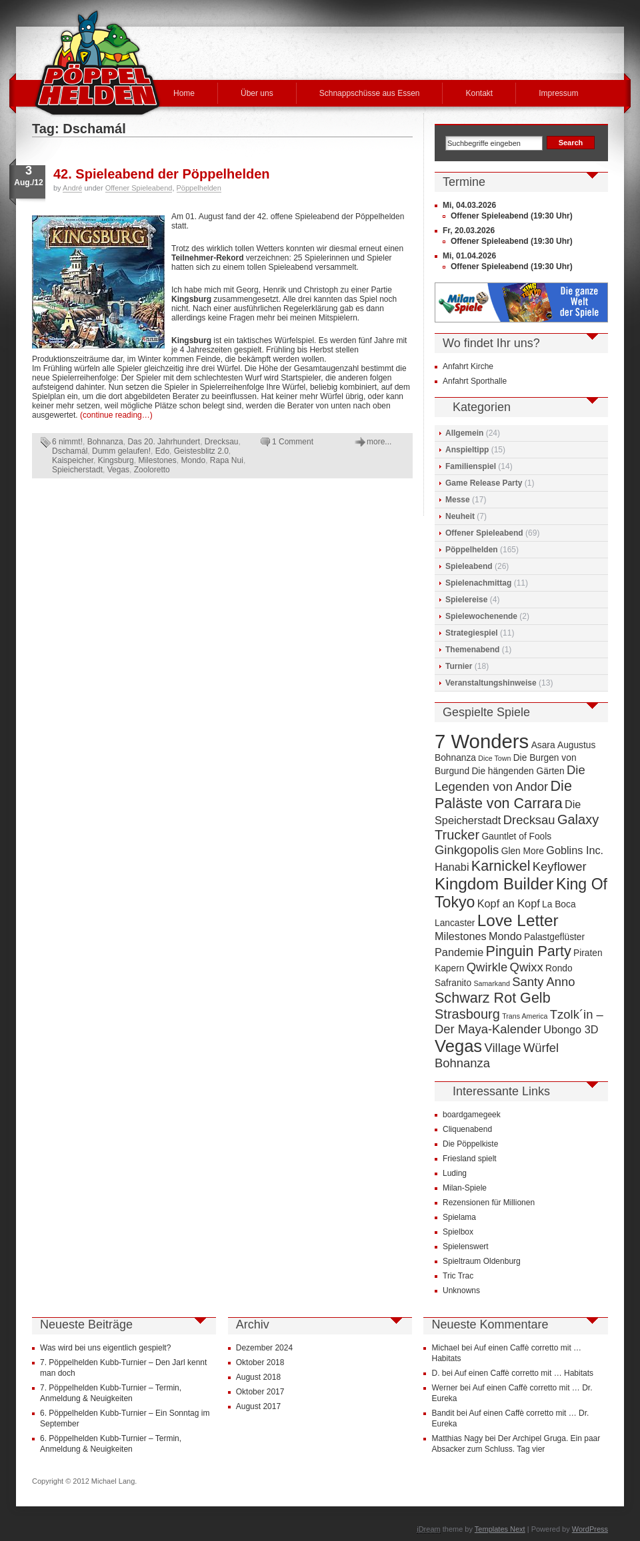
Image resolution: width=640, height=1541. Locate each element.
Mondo (193, 460)
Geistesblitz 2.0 (201, 451)
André (72, 188)
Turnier (458, 666)
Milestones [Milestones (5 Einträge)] (461, 936)
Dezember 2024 (264, 1347)
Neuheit (460, 516)
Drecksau (222, 441)
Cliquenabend (467, 1129)
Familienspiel (470, 466)
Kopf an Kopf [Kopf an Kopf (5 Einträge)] (508, 903)
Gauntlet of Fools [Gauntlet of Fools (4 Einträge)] (516, 836)
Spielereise (466, 599)
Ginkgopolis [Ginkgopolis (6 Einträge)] (467, 850)
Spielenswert (466, 1246)
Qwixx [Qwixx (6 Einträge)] (526, 967)
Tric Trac (458, 1276)
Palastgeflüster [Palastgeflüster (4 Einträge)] (554, 937)
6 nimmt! (67, 441)
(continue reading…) (116, 415)
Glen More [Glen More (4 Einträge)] (522, 851)
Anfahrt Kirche (468, 366)
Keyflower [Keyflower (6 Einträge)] (560, 866)
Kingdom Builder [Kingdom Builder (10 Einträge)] (494, 884)
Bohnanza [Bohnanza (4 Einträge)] (455, 758)
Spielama (459, 1217)
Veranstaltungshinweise (491, 683)
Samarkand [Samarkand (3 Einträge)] (491, 983)
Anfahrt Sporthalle (475, 381)
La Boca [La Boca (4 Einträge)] (559, 904)
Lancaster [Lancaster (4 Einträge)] (455, 923)
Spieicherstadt (77, 469)
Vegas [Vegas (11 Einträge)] (458, 1046)
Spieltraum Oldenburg (482, 1261)
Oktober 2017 (260, 1391)
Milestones (157, 460)
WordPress (590, 1529)
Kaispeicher (72, 460)
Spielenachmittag (478, 583)
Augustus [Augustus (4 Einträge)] (576, 745)
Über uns (257, 93)
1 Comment (292, 441)
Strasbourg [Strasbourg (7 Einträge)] (467, 1014)
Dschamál (69, 451)
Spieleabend (469, 566)
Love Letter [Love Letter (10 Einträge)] (518, 920)
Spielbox (458, 1232)
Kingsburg (116, 460)
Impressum (558, 93)
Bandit (442, 1413)
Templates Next (500, 1529)
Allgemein (464, 433)
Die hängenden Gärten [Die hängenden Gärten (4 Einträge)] (517, 771)
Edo (162, 451)
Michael (445, 1347)
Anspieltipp (467, 449)
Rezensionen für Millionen (489, 1202)
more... (379, 441)
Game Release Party (483, 483)
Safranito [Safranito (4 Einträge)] (453, 983)
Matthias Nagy (457, 1438)
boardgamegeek (472, 1114)
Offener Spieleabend (139, 188)
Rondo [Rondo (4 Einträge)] (559, 968)
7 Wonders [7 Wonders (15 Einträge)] (482, 741)
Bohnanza (105, 441)
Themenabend (472, 649)
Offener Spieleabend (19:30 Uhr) (512, 216)
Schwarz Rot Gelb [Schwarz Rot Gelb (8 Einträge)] (493, 997)
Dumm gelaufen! (121, 451)
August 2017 (258, 1406)
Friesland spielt (470, 1158)
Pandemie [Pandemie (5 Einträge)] (459, 952)
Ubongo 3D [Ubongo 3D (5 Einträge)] (570, 1029)
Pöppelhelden (199, 188)
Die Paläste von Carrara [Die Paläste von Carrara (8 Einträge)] (503, 794)
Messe (457, 499)
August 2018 (258, 1377)
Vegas (118, 469)
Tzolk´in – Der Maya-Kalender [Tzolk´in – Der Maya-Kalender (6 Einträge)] (519, 1021)
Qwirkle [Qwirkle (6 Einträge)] (487, 967)
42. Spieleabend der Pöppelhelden (161, 174)
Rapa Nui (226, 460)
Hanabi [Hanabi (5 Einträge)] (452, 867)
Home (184, 93)
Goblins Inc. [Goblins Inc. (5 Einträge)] (574, 850)
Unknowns (461, 1290)
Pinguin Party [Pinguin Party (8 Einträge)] (528, 951)
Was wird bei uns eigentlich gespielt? (105, 1347)
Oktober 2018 (260, 1362)
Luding (455, 1173)
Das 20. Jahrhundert (163, 441)
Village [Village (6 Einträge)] (503, 1048)
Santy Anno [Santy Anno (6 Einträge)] (543, 982)
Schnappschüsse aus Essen (369, 93)
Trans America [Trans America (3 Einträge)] (524, 1016)
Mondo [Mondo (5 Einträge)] (505, 936)
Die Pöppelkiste (470, 1144)
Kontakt (479, 93)
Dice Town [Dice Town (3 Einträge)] (494, 758)
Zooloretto (152, 469)
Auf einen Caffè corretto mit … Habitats (524, 1373)
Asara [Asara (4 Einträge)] (543, 745)
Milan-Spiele (465, 1188)
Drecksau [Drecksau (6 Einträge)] (529, 820)
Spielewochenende (481, 616)
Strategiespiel (471, 633)
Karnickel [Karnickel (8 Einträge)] (501, 865)
